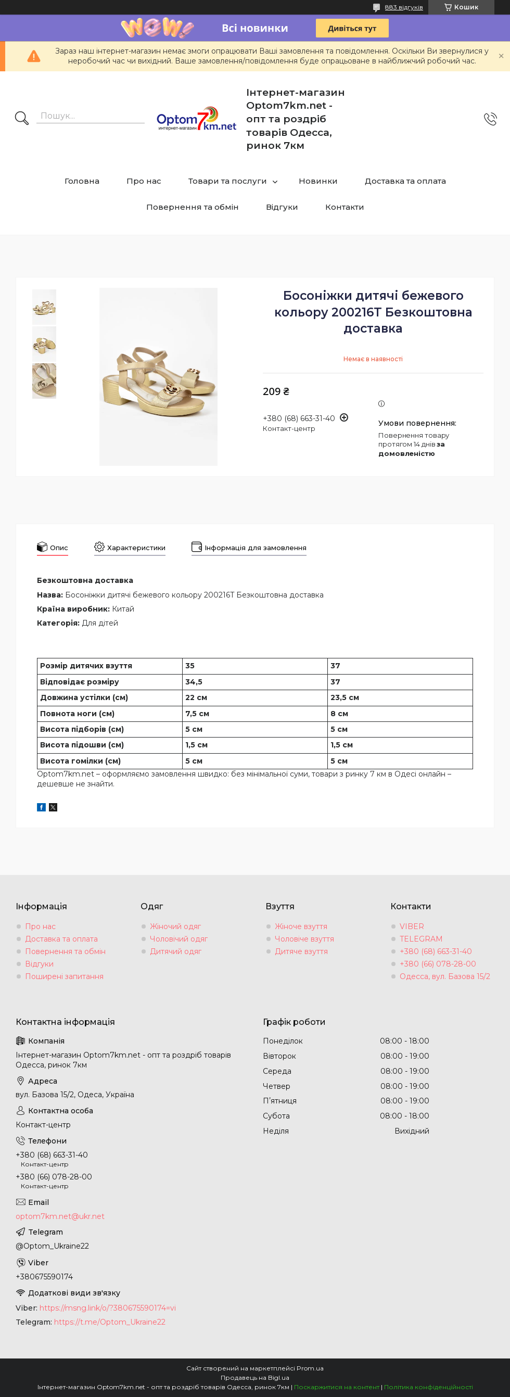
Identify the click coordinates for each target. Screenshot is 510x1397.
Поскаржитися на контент (336, 1387)
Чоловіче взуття (304, 939)
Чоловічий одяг (179, 939)
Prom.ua (310, 1368)
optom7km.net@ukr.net (60, 1216)
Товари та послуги (227, 181)
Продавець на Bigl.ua (255, 1377)
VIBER (412, 926)
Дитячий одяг (175, 951)
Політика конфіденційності (428, 1387)
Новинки (318, 181)
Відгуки (282, 207)
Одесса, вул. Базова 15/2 (445, 976)
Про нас (143, 181)
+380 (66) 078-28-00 (438, 964)
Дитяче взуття (301, 951)
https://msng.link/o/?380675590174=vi (108, 1308)
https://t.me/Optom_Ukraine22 (109, 1322)
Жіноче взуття (301, 926)
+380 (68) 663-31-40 (436, 951)
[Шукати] (21, 119)
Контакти (344, 207)
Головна (82, 181)
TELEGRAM (421, 939)
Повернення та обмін (192, 207)
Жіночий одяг (175, 926)
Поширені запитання (64, 976)
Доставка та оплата (405, 181)
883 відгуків (404, 7)
